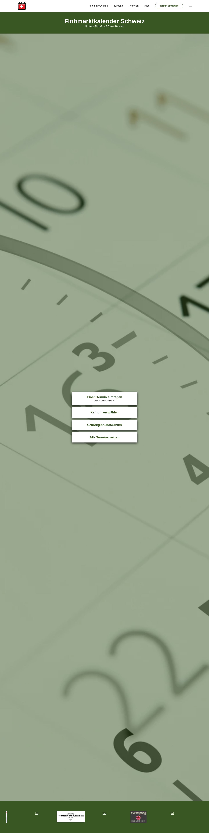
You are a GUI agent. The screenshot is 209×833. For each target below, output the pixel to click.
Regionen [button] (134, 6)
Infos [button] (146, 6)
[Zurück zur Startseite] (21, 6)
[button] (190, 6)
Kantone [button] (118, 6)
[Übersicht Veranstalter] (37, 817)
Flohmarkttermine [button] (99, 6)
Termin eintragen (169, 6)
